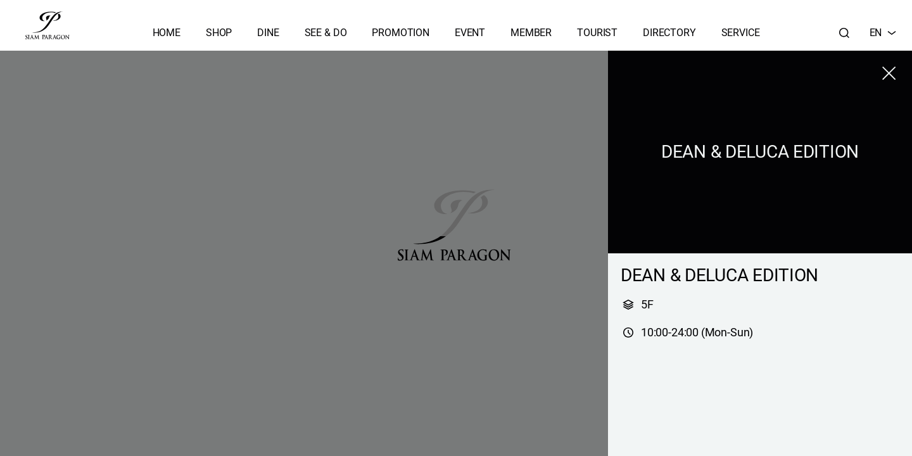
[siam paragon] (47, 25)
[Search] (844, 33)
